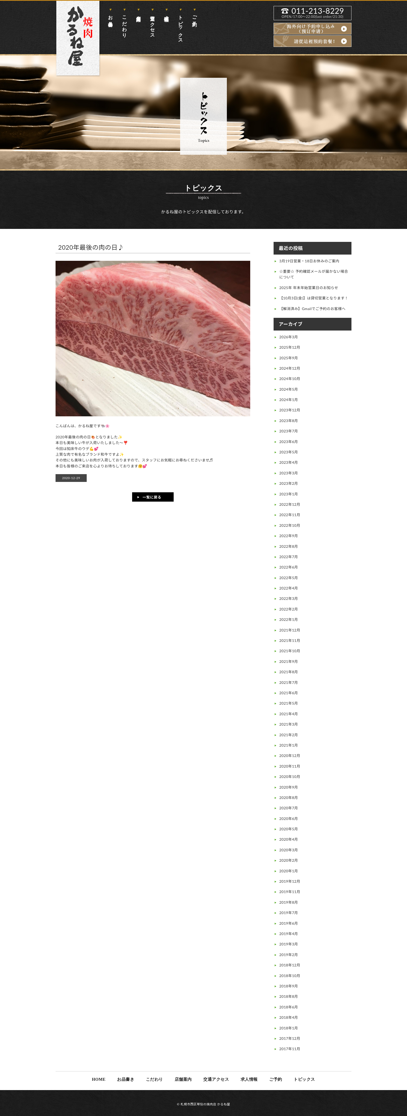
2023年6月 (288, 441)
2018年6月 (288, 1007)
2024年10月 (289, 378)
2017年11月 (289, 1049)
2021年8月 (288, 672)
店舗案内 (138, 13)
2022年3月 (288, 598)
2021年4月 (288, 714)
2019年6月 (288, 923)
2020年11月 (289, 766)
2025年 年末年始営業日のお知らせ (308, 287)
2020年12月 (289, 755)
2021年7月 (288, 682)
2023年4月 (288, 462)
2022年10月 (289, 525)
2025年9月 (288, 358)
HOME (99, 1079)
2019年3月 (288, 944)
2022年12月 (289, 504)
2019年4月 (288, 933)
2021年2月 (288, 735)
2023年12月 (289, 410)
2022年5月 (288, 577)
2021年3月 (288, 724)
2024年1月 (288, 399)
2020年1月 (288, 871)
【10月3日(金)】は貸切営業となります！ (313, 298)
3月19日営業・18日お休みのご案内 (309, 261)
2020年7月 (288, 808)
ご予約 (194, 15)
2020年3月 (288, 850)
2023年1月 (288, 494)
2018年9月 (288, 986)
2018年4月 (288, 1017)
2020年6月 (288, 818)
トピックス (180, 26)
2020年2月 (288, 860)
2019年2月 (288, 954)
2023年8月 (288, 420)
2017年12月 (289, 1038)
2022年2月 (288, 609)
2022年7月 (288, 557)
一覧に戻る (152, 497)
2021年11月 (289, 640)
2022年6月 (288, 567)
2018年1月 (288, 1028)
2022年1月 (288, 619)
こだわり (124, 24)
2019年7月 (288, 912)
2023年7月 (288, 431)
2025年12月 (289, 347)
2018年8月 (288, 996)
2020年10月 (289, 776)
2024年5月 (288, 389)
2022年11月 (289, 515)
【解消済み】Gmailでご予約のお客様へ (312, 308)
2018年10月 (289, 975)
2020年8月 (288, 797)
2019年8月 (288, 902)
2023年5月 (288, 452)
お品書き (110, 18)
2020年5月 (288, 829)
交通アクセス (152, 24)
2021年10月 (289, 651)
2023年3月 (288, 473)
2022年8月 (288, 546)
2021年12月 (289, 630)
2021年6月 (288, 693)
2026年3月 (288, 337)
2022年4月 (288, 588)
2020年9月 (288, 787)
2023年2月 (288, 483)
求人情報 (166, 13)
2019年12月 (289, 881)
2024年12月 (289, 368)
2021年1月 (288, 745)
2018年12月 (289, 965)
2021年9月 (288, 661)
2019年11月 (289, 891)
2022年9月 (288, 536)
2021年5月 (288, 703)
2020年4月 (288, 839)
